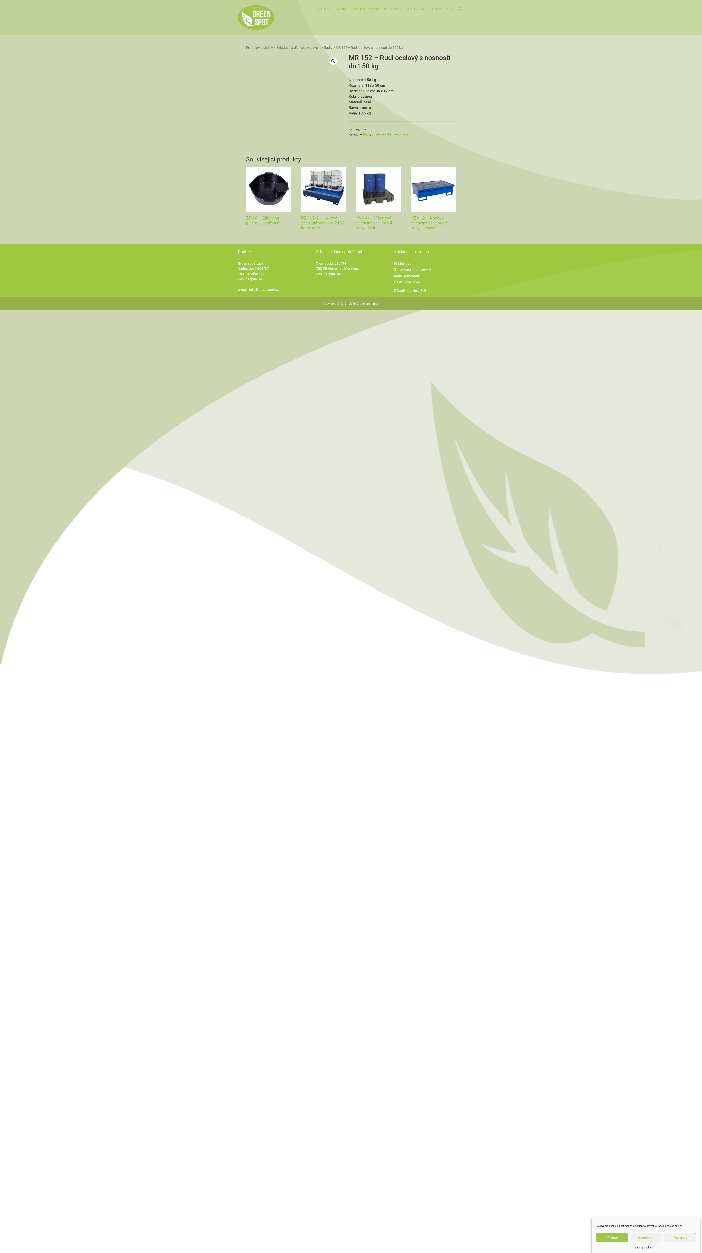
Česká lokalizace (407, 311)
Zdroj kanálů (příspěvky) (412, 299)
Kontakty (442, 9)
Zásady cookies (644, 1247)
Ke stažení (416, 9)
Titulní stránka (332, 9)
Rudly (328, 48)
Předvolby (680, 1238)
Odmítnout (645, 1238)
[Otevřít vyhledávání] (459, 9)
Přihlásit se (402, 293)
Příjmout (612, 1238)
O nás (396, 9)
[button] (333, 61)
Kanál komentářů (407, 305)
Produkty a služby (369, 9)
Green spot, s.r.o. (368, 333)
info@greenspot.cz (264, 319)
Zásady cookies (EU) (410, 320)
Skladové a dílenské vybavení (298, 48)
